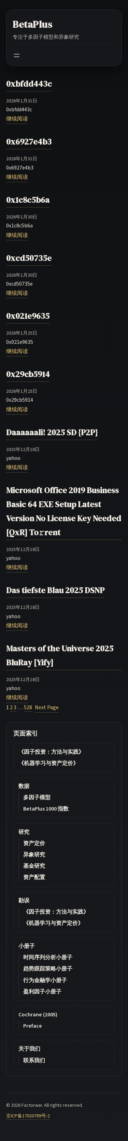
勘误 (23, 900)
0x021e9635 (27, 316)
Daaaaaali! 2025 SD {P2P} (52, 432)
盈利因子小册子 (42, 991)
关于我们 (29, 1049)
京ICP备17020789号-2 (28, 1115)
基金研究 (34, 866)
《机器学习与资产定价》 (48, 763)
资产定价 (34, 843)
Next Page (47, 707)
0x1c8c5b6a (27, 199)
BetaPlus (33, 24)
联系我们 (34, 1060)
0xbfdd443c (29, 83)
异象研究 (34, 854)
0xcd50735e (29, 258)
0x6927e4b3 (29, 141)
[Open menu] (17, 55)
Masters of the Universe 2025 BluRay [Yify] (59, 655)
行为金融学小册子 (45, 980)
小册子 (26, 946)
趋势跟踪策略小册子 (47, 969)
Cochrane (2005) (37, 1014)
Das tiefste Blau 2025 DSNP (55, 590)
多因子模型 (37, 797)
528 (28, 707)
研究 (23, 832)
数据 (23, 786)
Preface (32, 1026)
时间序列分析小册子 (47, 957)
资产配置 (34, 877)
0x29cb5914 (28, 374)
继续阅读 (17, 119)
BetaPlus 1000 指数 (46, 809)
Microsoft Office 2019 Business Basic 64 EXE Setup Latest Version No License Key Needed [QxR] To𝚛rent (63, 511)
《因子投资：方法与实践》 (51, 752)
